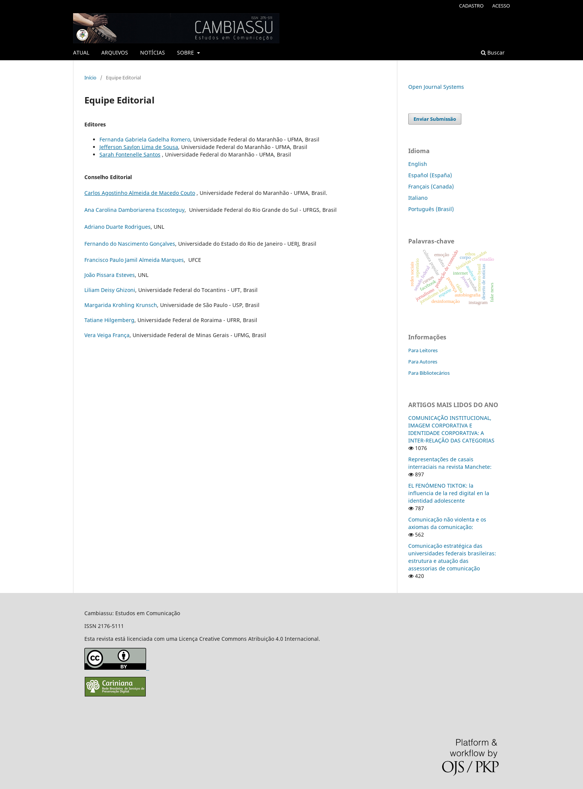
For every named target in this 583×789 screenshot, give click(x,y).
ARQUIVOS (114, 52)
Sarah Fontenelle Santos (129, 154)
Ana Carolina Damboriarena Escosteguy (134, 209)
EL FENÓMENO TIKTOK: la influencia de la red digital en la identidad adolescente (448, 493)
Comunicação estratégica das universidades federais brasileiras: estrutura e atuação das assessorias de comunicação (452, 557)
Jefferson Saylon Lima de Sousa (138, 147)
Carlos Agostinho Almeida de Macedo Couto (139, 192)
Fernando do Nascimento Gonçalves (129, 243)
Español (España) (430, 175)
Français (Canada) (431, 186)
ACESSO (501, 5)
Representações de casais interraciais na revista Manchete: (449, 463)
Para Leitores (423, 350)
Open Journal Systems (436, 86)
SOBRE (186, 52)
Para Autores (422, 361)
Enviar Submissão (435, 119)
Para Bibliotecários (429, 372)
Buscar (493, 52)
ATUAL (81, 52)
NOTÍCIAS (152, 52)
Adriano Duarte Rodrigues (117, 226)
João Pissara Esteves (109, 274)
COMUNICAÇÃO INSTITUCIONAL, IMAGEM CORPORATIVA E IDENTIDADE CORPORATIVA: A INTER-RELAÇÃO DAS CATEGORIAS (451, 429)
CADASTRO (471, 5)
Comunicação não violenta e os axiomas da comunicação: (447, 523)
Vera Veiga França (107, 335)
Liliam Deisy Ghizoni (109, 289)
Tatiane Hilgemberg (109, 320)
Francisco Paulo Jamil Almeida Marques (134, 259)
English (417, 163)
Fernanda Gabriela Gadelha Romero (144, 139)
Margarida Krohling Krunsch (120, 305)
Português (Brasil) (431, 209)
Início (90, 77)
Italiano (417, 197)
